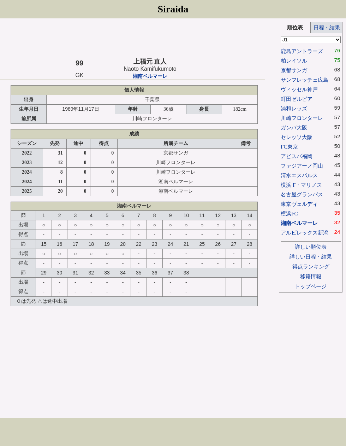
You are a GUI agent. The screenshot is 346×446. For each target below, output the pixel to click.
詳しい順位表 (311, 247)
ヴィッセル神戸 (299, 89)
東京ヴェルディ (299, 204)
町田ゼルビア (296, 99)
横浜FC (289, 213)
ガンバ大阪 (294, 127)
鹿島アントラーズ (302, 51)
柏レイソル (294, 61)
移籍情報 (310, 276)
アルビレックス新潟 (304, 233)
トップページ (311, 286)
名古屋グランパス (302, 194)
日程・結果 (327, 27)
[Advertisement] (132, 38)
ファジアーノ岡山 (302, 166)
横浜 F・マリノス (301, 185)
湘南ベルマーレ (150, 76)
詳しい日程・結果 (311, 257)
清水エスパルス (299, 175)
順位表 (295, 27)
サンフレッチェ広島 (304, 80)
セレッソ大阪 (296, 137)
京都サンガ (294, 70)
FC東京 (289, 147)
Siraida (172, 9)
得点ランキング (310, 266)
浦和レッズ (294, 108)
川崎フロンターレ (302, 118)
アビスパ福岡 (296, 156)
